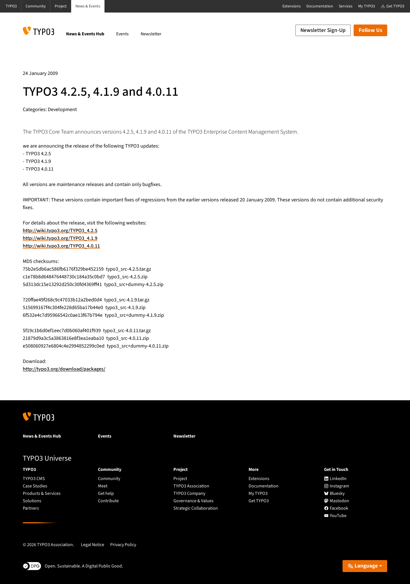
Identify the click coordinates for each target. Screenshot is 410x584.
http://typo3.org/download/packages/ (64, 369)
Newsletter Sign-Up (323, 30)
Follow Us (370, 30)
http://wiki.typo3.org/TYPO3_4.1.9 (60, 238)
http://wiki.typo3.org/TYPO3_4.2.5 (60, 230)
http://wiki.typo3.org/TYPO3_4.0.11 (61, 246)
